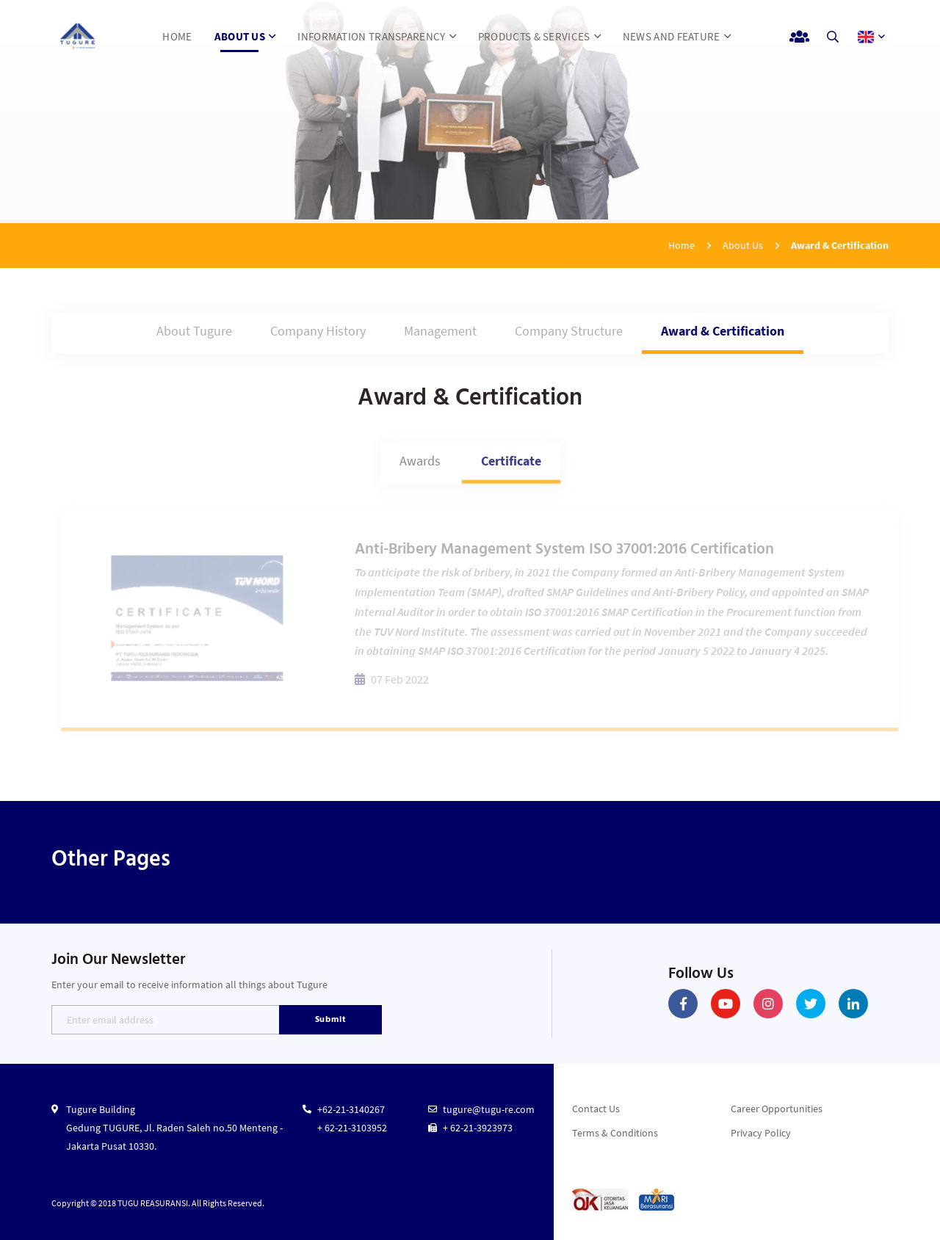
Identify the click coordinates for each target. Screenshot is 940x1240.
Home (681, 245)
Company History (318, 332)
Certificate (511, 465)
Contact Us (596, 1108)
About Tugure (194, 332)
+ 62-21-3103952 (352, 1127)
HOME (177, 36)
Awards (420, 465)
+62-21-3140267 (351, 1109)
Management (440, 332)
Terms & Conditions (615, 1132)
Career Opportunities (776, 1108)
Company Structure (569, 332)
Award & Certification (722, 332)
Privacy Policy (761, 1132)
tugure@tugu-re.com (489, 1109)
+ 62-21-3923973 (478, 1127)
